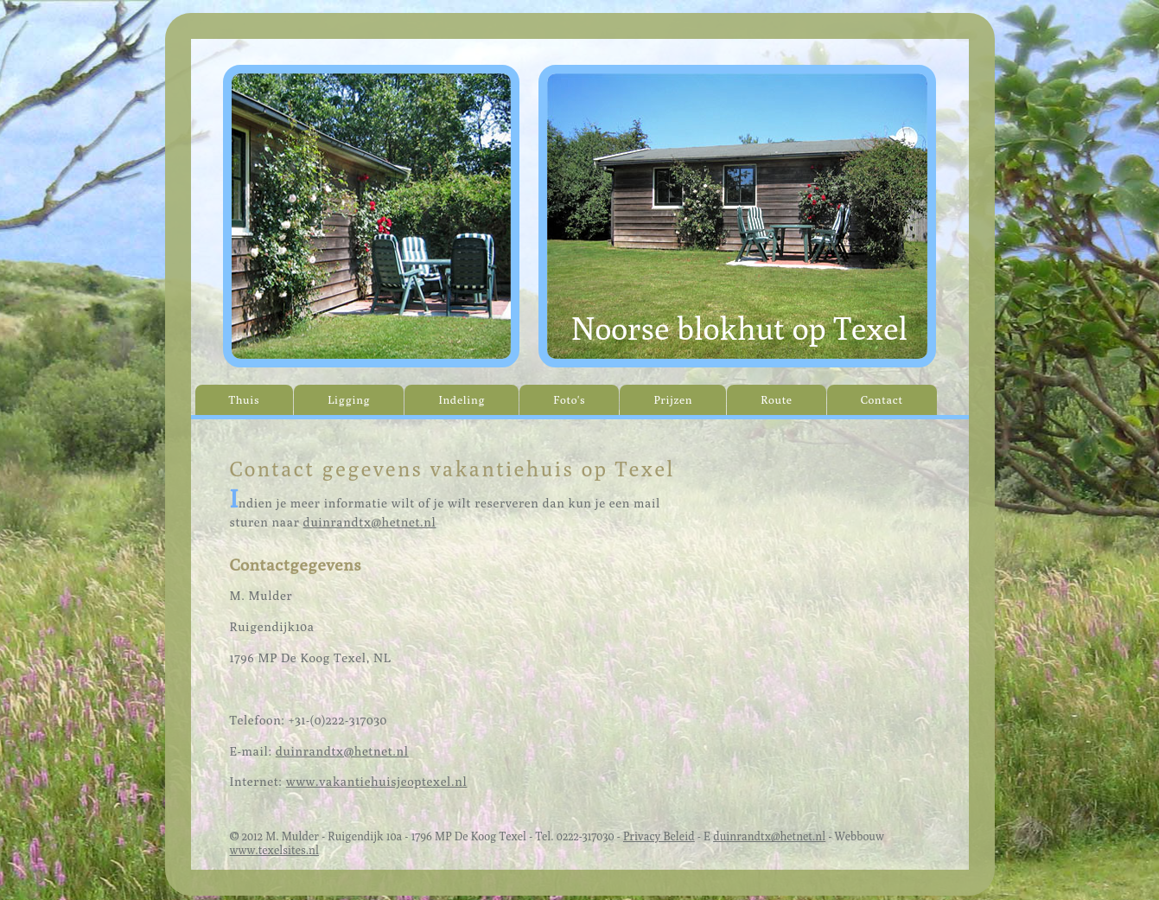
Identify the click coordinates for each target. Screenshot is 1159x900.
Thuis (244, 399)
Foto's (569, 399)
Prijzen (672, 399)
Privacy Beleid (659, 836)
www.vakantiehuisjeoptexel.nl (377, 781)
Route (777, 399)
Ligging (349, 399)
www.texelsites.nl (274, 850)
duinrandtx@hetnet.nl (369, 521)
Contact (882, 399)
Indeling (461, 399)
